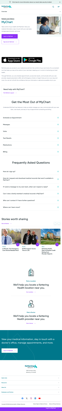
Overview (31, 12)
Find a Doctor (31, 323)
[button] (55, 222)
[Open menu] (59, 6)
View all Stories (7, 223)
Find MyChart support (10, 93)
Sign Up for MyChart (10, 42)
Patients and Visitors (8, 19)
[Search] (53, 7)
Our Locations (31, 292)
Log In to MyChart (9, 36)
